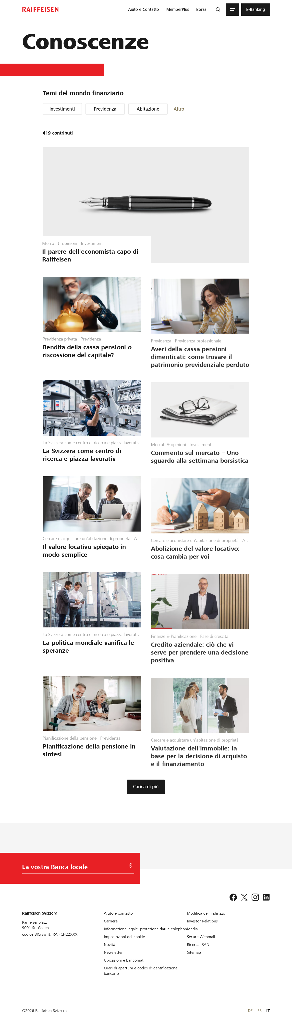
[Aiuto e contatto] (118, 913)
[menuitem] (143, 9)
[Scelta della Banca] (71, 868)
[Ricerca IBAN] (198, 944)
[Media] (192, 929)
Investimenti (62, 109)
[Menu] (232, 9)
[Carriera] (111, 921)
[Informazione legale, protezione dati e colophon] (145, 929)
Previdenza (105, 109)
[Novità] (109, 944)
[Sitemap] (194, 952)
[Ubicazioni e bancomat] (124, 960)
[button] (188, 109)
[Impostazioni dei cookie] (124, 936)
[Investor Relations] (202, 921)
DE (250, 1010)
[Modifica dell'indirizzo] (206, 913)
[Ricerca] (218, 9)
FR (259, 1010)
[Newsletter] (113, 952)
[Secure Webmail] (201, 936)
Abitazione (148, 109)
